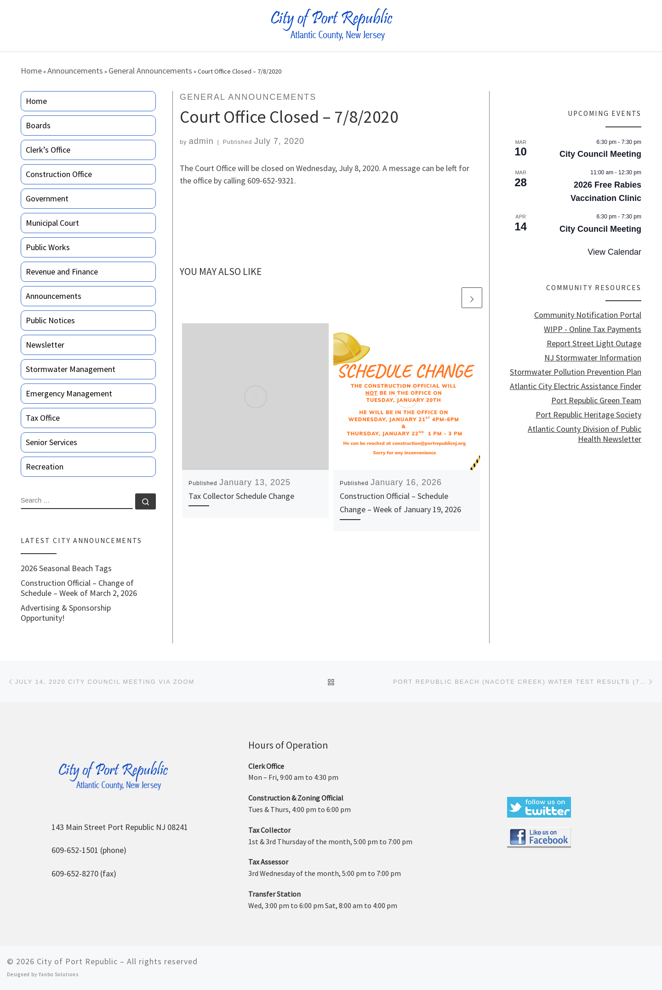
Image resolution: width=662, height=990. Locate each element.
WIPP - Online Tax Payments (592, 329)
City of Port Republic (77, 961)
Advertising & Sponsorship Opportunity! (66, 613)
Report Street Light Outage (594, 343)
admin (201, 141)
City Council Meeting (600, 154)
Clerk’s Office (48, 149)
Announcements (75, 70)
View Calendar (614, 252)
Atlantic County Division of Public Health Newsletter (584, 434)
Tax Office (43, 417)
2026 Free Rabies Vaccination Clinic (606, 191)
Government (47, 198)
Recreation (44, 466)
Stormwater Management (70, 369)
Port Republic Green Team (596, 400)
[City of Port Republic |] (331, 24)
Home (31, 70)
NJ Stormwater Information (592, 358)
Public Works (48, 247)
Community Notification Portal (587, 315)
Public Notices (50, 320)
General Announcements (150, 70)
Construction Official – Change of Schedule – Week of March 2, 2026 (79, 588)
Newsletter (45, 344)
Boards (38, 125)
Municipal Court (52, 222)
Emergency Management (69, 393)
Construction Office (59, 174)
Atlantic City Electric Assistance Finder (575, 386)
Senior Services (51, 442)
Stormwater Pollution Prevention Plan (575, 372)
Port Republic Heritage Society (588, 415)
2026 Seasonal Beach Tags (66, 568)
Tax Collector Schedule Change (241, 496)
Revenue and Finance (62, 271)
